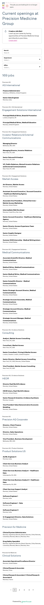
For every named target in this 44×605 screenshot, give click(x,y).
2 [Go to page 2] (19, 590)
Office (6, 65)
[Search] (22, 53)
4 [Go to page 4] (29, 590)
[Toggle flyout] (40, 59)
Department (8, 58)
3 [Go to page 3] (24, 590)
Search (6, 50)
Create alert (13, 40)
